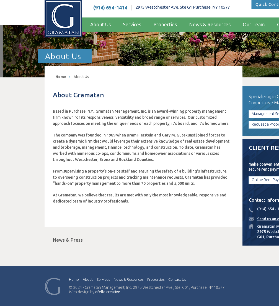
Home (61, 77)
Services (132, 24)
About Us (100, 24)
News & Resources (210, 24)
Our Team (254, 24)
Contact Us (177, 279)
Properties (165, 24)
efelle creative (107, 292)
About (88, 279)
